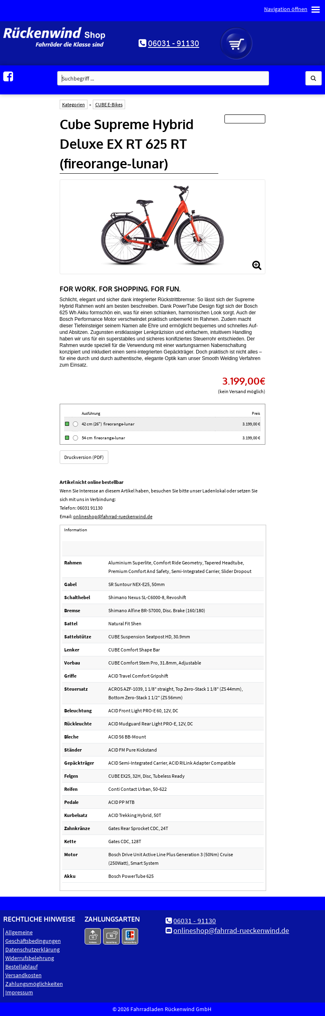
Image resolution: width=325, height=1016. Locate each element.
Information (75, 530)
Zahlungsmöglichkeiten (34, 983)
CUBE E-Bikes (109, 104)
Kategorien (73, 104)
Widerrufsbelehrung (29, 958)
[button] (313, 78)
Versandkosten (23, 975)
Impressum (19, 992)
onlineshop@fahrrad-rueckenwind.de (112, 516)
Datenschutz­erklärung (32, 949)
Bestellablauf (21, 966)
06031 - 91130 (173, 43)
